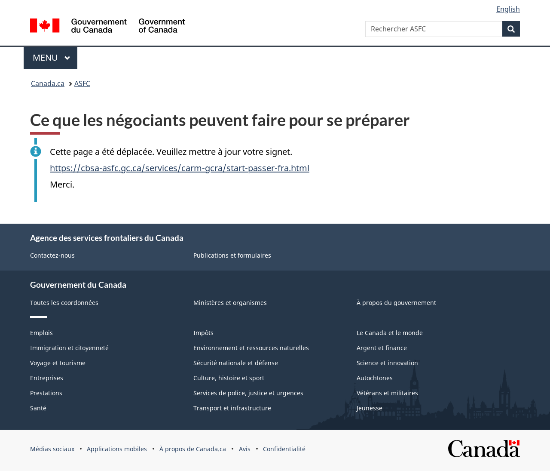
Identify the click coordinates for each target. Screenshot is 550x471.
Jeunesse (369, 408)
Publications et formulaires (232, 255)
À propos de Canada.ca (192, 449)
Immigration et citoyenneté (69, 348)
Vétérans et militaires (387, 393)
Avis (245, 449)
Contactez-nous (52, 255)
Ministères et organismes (230, 303)
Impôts (203, 333)
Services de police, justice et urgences (248, 393)
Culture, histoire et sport (228, 378)
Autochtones (375, 378)
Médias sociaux (52, 449)
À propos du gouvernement (396, 303)
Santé (38, 408)
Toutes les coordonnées (64, 303)
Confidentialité (284, 449)
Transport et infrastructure (232, 408)
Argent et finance (382, 348)
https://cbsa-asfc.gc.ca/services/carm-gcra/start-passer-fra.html (179, 168)
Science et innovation (387, 363)
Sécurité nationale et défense (235, 363)
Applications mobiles (117, 449)
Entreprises (46, 378)
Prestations (46, 393)
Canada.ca (47, 83)
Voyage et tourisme (58, 363)
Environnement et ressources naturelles (251, 348)
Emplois (41, 333)
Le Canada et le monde (390, 333)
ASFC (82, 83)
